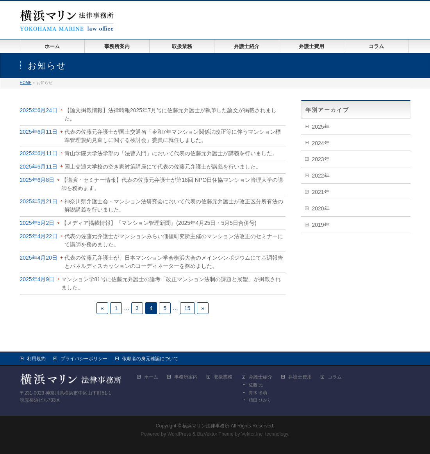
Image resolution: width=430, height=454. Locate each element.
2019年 (321, 225)
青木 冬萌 (258, 392)
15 (187, 308)
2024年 (321, 143)
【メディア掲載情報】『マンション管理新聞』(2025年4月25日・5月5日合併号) (158, 223)
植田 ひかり (260, 400)
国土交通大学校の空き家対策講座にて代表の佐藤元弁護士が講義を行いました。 (162, 166)
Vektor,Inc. (252, 434)
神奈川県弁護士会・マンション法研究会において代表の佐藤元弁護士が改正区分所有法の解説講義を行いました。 (173, 205)
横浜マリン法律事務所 (205, 426)
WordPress (179, 434)
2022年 (321, 175)
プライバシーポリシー (84, 358)
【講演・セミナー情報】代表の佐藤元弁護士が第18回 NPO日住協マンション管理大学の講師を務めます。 (172, 184)
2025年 (321, 127)
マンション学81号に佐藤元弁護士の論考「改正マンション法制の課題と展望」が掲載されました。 (171, 283)
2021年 (321, 192)
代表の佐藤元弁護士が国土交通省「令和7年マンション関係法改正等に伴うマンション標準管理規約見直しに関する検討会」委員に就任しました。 (172, 136)
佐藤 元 (256, 384)
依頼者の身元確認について (150, 358)
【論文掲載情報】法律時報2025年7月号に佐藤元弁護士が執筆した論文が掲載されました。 (170, 114)
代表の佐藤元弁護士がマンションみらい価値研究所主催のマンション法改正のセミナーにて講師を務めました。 (173, 240)
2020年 (321, 208)
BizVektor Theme (215, 434)
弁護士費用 (300, 377)
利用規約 (36, 358)
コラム (335, 377)
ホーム (151, 377)
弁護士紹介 (260, 377)
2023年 (321, 159)
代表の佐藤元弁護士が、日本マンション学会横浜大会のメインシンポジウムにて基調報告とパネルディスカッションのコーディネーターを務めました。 (173, 262)
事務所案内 (186, 377)
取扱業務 (223, 377)
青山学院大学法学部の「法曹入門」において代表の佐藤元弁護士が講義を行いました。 (171, 153)
